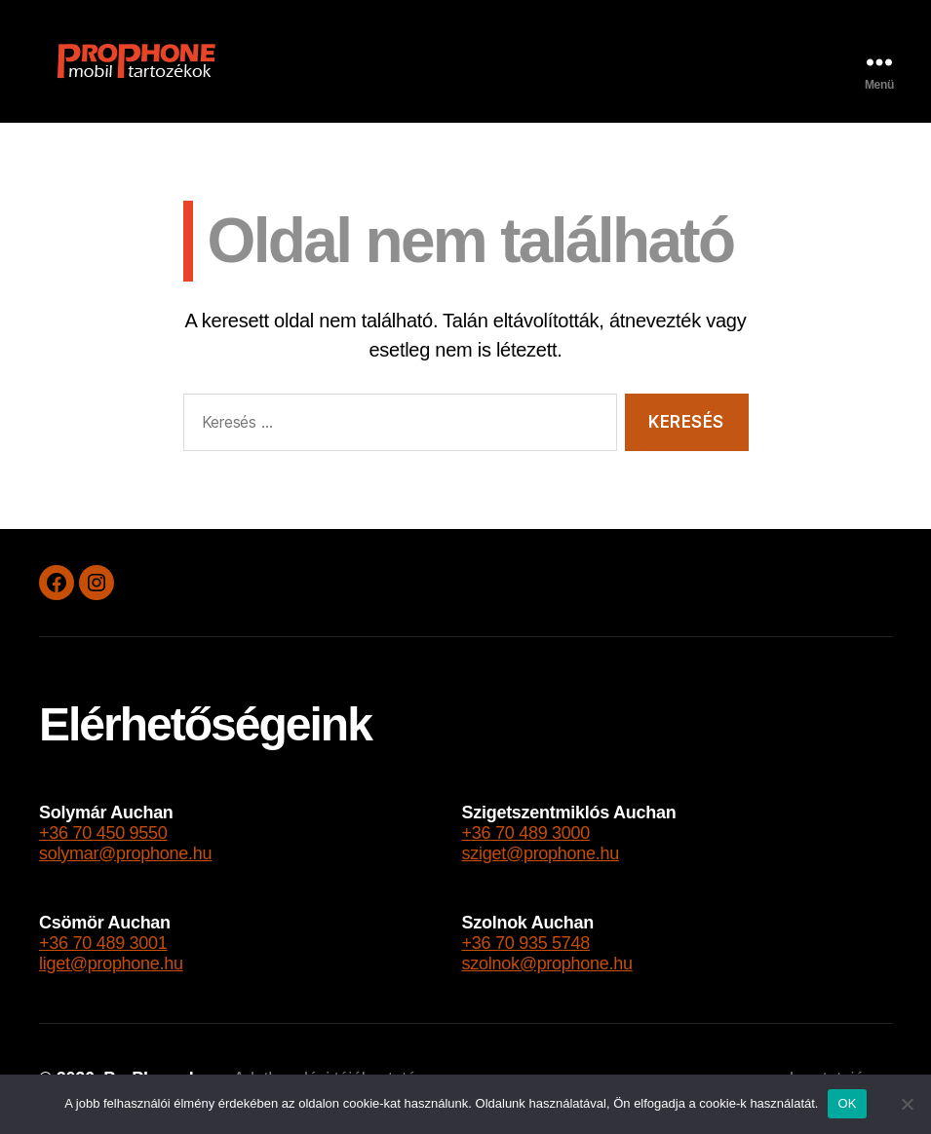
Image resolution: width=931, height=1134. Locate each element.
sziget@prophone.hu (540, 853)
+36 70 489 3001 (103, 943)
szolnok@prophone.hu (546, 963)
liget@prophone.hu (111, 963)
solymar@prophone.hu (125, 853)
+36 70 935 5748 (525, 943)
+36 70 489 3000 (525, 833)
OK (846, 1103)
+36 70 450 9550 (103, 833)
